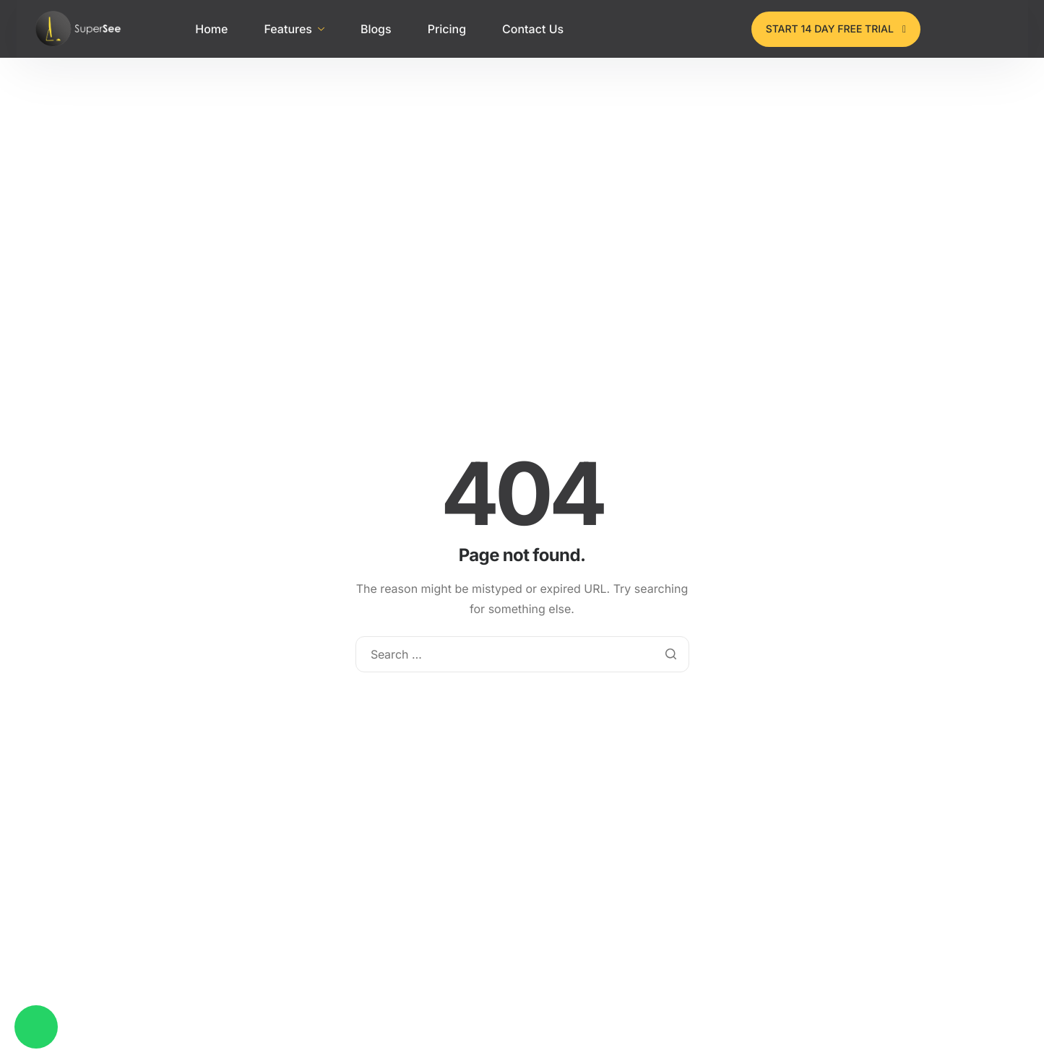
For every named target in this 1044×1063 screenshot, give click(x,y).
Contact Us (533, 29)
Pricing (447, 29)
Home (211, 29)
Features (294, 29)
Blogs (376, 29)
